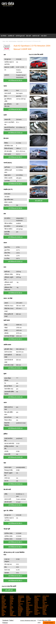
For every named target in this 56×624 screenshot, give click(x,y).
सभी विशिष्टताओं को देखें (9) (15, 80)
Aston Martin (46, 595)
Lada (19, 604)
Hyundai (4, 603)
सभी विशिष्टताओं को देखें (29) (15, 457)
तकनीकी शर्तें (11, 36)
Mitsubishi (20, 608)
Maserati (45, 606)
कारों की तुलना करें (20, 36)
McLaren (20, 607)
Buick (3, 598)
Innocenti (20, 603)
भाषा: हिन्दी (44, 36)
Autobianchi (21, 597)
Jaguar (36, 603)
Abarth (3, 595)
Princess (12, 611)
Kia (10, 604)
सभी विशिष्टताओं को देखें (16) (15, 132)
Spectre (28, 612)
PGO (27, 610)
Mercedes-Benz (38, 607)
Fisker (3, 602)
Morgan (28, 608)
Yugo (27, 615)
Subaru (44, 612)
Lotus (27, 606)
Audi (3, 597)
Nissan (44, 608)
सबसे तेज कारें (35, 36)
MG (3, 608)
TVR (3, 615)
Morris (36, 608)
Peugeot (20, 610)
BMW (35, 597)
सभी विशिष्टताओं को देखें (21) (15, 484)
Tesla (19, 614)
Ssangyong (37, 612)
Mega (27, 607)
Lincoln (20, 606)
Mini (11, 608)
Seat (3, 612)
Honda (36, 602)
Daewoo (28, 599)
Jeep (44, 603)
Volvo (19, 615)
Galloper (28, 602)
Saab (44, 611)
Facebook (5, 620)
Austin (11, 597)
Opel (11, 610)
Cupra (11, 599)
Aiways (11, 595)
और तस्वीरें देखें (38, 200)
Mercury (45, 607)
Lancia (36, 604)
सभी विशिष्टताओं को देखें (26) (15, 397)
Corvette (4, 599)
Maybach (4, 607)
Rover (35, 611)
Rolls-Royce (29, 611)
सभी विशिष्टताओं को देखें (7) (15, 109)
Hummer (45, 602)
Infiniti (11, 603)
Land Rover (45, 604)
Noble (3, 610)
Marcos (36, 606)
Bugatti (44, 597)
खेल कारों (28, 36)
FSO (19, 602)
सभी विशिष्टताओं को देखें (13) (15, 368)
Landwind (4, 606)
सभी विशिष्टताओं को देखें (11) (15, 237)
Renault (20, 611)
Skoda (11, 612)
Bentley (28, 597)
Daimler (45, 599)
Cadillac (12, 598)
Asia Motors (37, 595)
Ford (11, 602)
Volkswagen (13, 615)
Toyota (36, 614)
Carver (19, 598)
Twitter (11, 620)
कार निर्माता (3, 36)
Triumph (45, 614)
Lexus (11, 606)
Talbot (11, 614)
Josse (3, 604)
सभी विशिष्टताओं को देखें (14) (15, 428)
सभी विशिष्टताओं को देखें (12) (15, 261)
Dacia (19, 599)
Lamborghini (29, 604)
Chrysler (36, 598)
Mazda (11, 607)
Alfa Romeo (21, 595)
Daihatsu (36, 599)
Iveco (27, 603)
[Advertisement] (28, 20)
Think (27, 614)
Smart (19, 612)
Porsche (4, 611)
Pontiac (44, 610)
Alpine (27, 595)
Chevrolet (28, 598)
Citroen (44, 598)
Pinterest (5, 622)
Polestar (36, 610)
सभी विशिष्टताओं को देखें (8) (15, 208)
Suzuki (3, 614)
